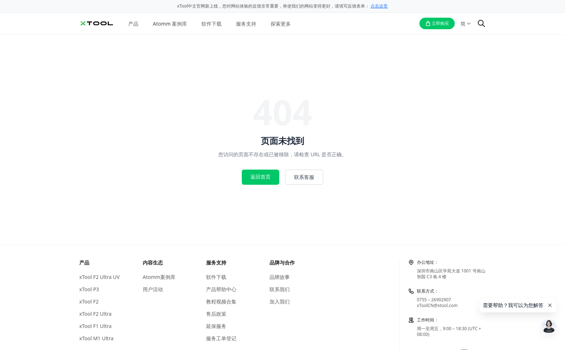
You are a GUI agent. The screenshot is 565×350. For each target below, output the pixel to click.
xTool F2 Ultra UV (99, 277)
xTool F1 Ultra (95, 326)
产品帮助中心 (221, 289)
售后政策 (216, 314)
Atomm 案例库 (170, 23)
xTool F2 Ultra (95, 314)
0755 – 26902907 (434, 300)
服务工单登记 (221, 338)
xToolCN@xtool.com (437, 305)
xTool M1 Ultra (96, 338)
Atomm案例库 (159, 277)
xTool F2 (89, 301)
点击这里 (379, 6)
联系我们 (280, 289)
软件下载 (211, 23)
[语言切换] (466, 23)
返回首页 (260, 176)
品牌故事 (280, 277)
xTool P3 (89, 289)
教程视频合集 (221, 301)
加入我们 (280, 301)
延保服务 (216, 326)
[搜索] (481, 23)
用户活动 (153, 289)
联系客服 (304, 177)
